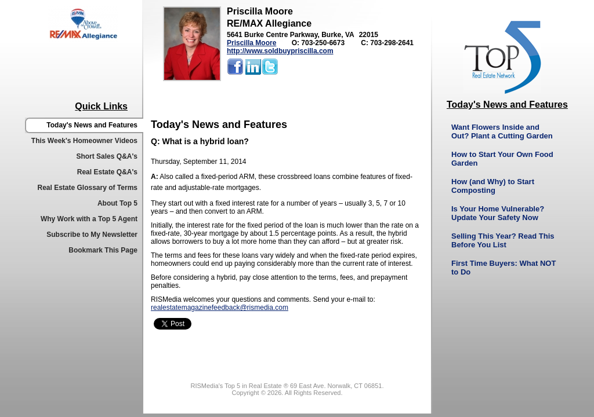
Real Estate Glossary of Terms (87, 188)
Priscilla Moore (251, 43)
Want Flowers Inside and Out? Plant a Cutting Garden (502, 131)
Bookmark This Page (102, 250)
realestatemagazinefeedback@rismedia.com (219, 307)
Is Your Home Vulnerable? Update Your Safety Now (497, 213)
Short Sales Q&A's (106, 156)
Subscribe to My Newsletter (91, 235)
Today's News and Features (91, 125)
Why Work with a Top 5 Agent (89, 219)
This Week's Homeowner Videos (84, 141)
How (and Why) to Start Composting (492, 186)
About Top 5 (117, 203)
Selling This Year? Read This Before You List (502, 240)
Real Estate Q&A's (107, 172)
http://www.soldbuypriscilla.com (280, 51)
